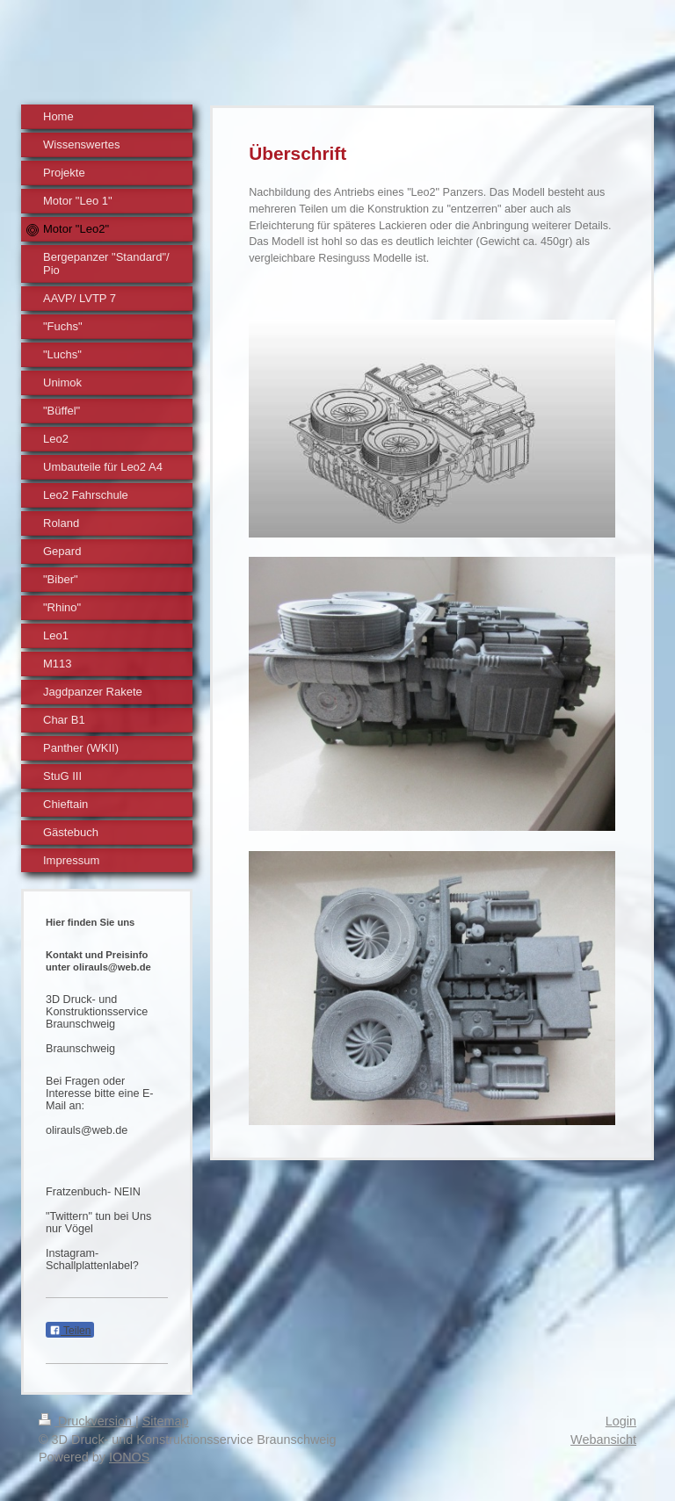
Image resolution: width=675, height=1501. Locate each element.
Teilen (70, 1330)
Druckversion (87, 1421)
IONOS (129, 1457)
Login (621, 1421)
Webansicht (603, 1439)
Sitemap (165, 1421)
